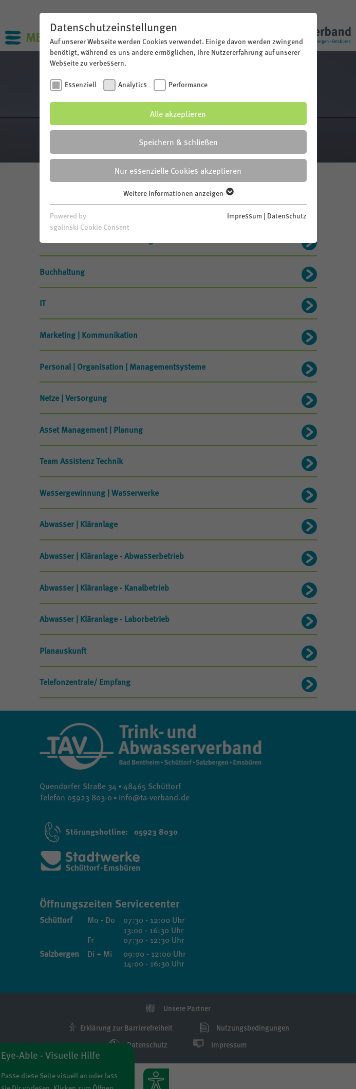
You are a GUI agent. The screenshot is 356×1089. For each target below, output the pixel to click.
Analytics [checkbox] (132, 84)
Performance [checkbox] (188, 84)
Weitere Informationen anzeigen (178, 193)
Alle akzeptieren (178, 113)
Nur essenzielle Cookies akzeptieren (178, 170)
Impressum (244, 215)
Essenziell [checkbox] (81, 84)
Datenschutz (287, 215)
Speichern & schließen (178, 142)
